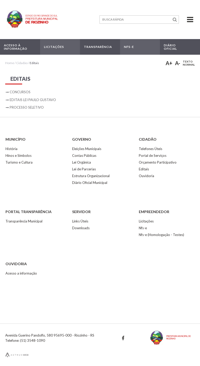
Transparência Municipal (23, 221)
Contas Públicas (84, 155)
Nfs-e (143, 228)
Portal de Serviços (152, 155)
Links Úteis (80, 221)
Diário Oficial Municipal (89, 183)
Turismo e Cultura (19, 162)
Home (9, 63)
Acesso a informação (21, 273)
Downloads (81, 228)
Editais (34, 63)
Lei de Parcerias (84, 169)
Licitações (146, 221)
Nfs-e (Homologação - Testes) (161, 235)
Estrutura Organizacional (91, 176)
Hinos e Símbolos (18, 155)
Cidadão (22, 63)
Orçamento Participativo (158, 162)
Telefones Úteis (150, 149)
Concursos (20, 92)
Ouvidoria (146, 176)
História (11, 149)
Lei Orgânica (81, 162)
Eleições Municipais (86, 149)
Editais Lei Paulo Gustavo (33, 100)
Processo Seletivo (27, 107)
